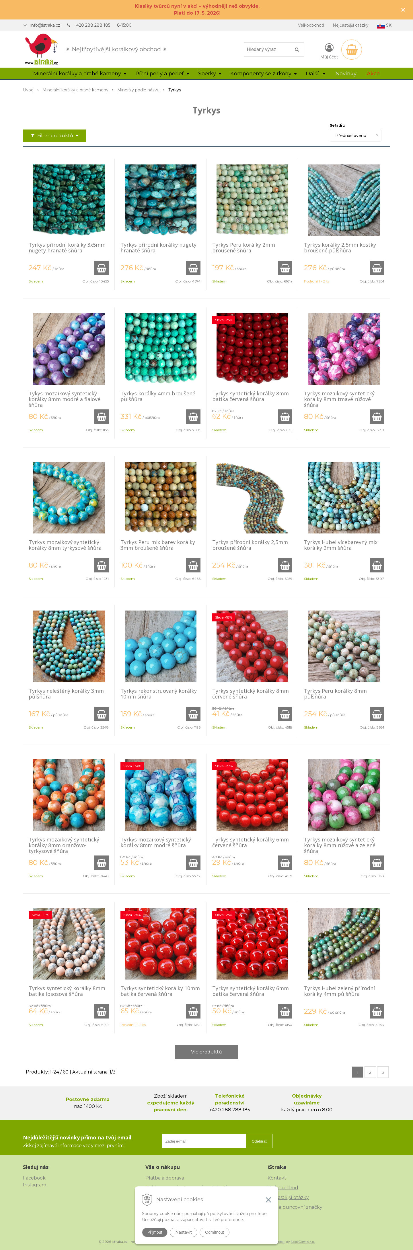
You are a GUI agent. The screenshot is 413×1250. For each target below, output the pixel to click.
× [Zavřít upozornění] (403, 9)
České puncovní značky (295, 1207)
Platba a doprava (164, 1178)
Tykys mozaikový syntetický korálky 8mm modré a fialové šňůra (64, 399)
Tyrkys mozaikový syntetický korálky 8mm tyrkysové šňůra (65, 545)
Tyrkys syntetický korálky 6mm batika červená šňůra (250, 991)
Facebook (34, 1178)
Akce (373, 73)
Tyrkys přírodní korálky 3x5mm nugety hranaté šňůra (67, 247)
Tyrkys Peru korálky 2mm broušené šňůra (243, 247)
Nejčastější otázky (351, 25)
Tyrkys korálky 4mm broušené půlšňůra (157, 396)
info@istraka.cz (45, 25)
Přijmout (154, 1232)
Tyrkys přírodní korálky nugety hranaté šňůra (158, 247)
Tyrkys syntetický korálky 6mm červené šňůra (250, 842)
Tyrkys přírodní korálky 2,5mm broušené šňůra (250, 545)
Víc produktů (206, 1052)
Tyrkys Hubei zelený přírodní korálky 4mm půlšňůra (339, 991)
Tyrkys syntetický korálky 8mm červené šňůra (250, 693)
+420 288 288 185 (92, 25)
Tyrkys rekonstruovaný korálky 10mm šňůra (158, 693)
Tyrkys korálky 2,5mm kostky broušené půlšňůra (340, 247)
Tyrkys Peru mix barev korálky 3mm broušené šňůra (157, 545)
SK (384, 26)
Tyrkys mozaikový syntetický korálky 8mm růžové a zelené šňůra (339, 845)
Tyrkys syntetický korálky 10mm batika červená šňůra (160, 991)
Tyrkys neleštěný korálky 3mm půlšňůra (66, 693)
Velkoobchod (311, 25)
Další (315, 73)
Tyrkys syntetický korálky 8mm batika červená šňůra (250, 396)
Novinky (346, 73)
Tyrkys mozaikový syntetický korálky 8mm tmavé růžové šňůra (339, 399)
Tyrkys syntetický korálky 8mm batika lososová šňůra (67, 991)
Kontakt (277, 1178)
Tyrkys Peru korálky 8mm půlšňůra (335, 693)
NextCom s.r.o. (303, 1241)
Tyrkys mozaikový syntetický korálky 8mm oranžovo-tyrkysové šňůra (64, 845)
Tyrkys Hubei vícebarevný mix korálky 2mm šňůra (340, 545)
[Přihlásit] (329, 50)
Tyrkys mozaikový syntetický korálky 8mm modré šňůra (155, 842)
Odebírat (259, 1141)
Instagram (34, 1185)
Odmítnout (214, 1232)
